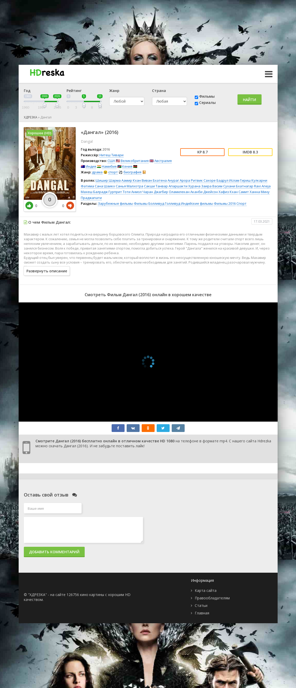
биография (132, 172)
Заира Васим (211, 186)
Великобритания (135, 160)
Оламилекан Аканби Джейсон (193, 191)
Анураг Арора (179, 180)
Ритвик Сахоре (203, 180)
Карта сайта (205, 590)
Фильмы (207, 96)
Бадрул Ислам (227, 180)
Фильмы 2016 (225, 203)
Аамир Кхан (131, 180)
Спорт (241, 203)
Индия (91, 166)
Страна (159, 90)
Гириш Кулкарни (253, 180)
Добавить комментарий (54, 551)
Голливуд (172, 203)
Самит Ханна (249, 191)
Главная (202, 613)
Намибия (109, 166)
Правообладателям (212, 597)
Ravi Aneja (262, 186)
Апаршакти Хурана (184, 186)
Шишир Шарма (108, 180)
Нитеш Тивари (111, 155)
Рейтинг (74, 90)
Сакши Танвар (156, 186)
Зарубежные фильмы (115, 203)
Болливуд (156, 203)
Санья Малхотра (129, 186)
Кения (127, 166)
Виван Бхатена (154, 180)
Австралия (163, 160)
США (111, 160)
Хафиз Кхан (228, 191)
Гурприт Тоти (120, 191)
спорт (113, 172)
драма (97, 172)
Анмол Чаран (142, 191)
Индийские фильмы (197, 203)
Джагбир (161, 191)
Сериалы (207, 102)
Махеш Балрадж (94, 191)
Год (27, 90)
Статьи (201, 605)
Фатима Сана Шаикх (98, 186)
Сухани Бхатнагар (238, 186)
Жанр (114, 90)
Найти (249, 99)
